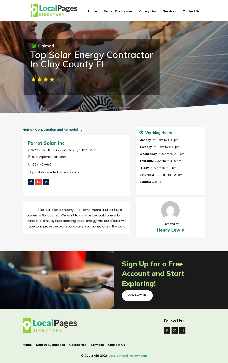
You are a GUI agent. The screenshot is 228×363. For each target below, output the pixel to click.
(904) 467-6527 (42, 164)
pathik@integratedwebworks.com (55, 172)
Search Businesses (118, 11)
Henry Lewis (170, 230)
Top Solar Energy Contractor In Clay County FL (91, 59)
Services (169, 11)
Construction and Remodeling (59, 129)
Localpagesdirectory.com (127, 355)
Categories (147, 11)
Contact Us (191, 11)
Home (92, 11)
